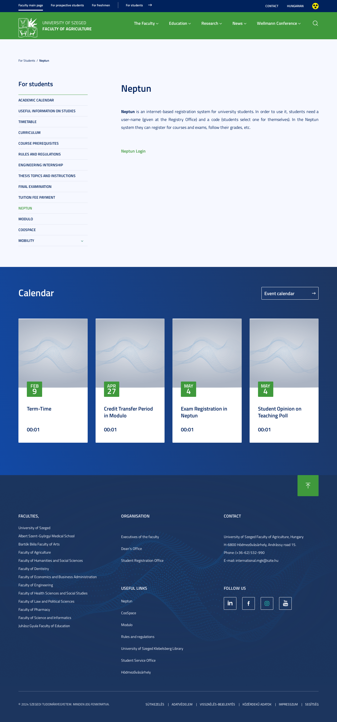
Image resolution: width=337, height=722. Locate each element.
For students (134, 5)
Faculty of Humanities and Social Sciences (50, 560)
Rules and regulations (39, 154)
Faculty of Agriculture (34, 552)
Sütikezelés (155, 704)
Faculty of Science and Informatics (44, 617)
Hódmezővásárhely (136, 672)
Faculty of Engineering (35, 584)
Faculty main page (30, 5)
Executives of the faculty (140, 536)
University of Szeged (34, 527)
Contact (271, 6)
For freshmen (101, 5)
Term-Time (39, 408)
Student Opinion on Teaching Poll (279, 412)
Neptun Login (133, 151)
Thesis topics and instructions (47, 175)
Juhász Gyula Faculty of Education (44, 625)
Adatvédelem (182, 704)
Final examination (35, 186)
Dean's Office (131, 548)
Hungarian (295, 6)
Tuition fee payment (36, 197)
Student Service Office (138, 660)
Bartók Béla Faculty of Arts (39, 544)
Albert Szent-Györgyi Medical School (46, 535)
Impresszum (288, 704)
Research (209, 23)
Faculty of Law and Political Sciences (46, 601)
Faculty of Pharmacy (34, 609)
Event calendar (279, 293)
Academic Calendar (36, 100)
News (237, 23)
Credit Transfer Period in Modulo (128, 412)
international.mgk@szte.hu (257, 560)
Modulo (25, 218)
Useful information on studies (47, 110)
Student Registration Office (142, 560)
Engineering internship (40, 164)
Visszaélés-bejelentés (217, 704)
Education (178, 23)
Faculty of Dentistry (33, 568)
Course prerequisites (38, 143)
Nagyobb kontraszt (315, 6)
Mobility (26, 240)
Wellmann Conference (277, 23)
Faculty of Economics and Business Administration (57, 576)
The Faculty (144, 23)
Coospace (27, 229)
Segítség (312, 704)
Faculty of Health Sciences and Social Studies (53, 593)
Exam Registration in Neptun (204, 412)
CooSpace (128, 612)
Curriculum (29, 132)
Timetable (27, 121)
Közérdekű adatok (256, 704)
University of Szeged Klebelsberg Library (152, 648)
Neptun (44, 60)
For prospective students (67, 5)
